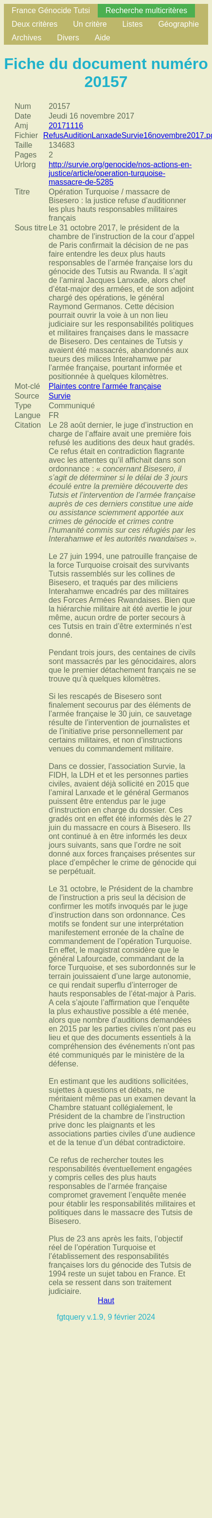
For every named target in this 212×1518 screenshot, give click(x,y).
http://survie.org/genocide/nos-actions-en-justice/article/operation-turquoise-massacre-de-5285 (120, 173)
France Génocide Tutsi (51, 10)
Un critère (89, 24)
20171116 (66, 126)
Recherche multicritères (146, 10)
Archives (26, 38)
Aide (102, 38)
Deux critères (34, 24)
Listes (133, 24)
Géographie (178, 24)
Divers (68, 38)
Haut (106, 1300)
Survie (60, 396)
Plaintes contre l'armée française (105, 386)
